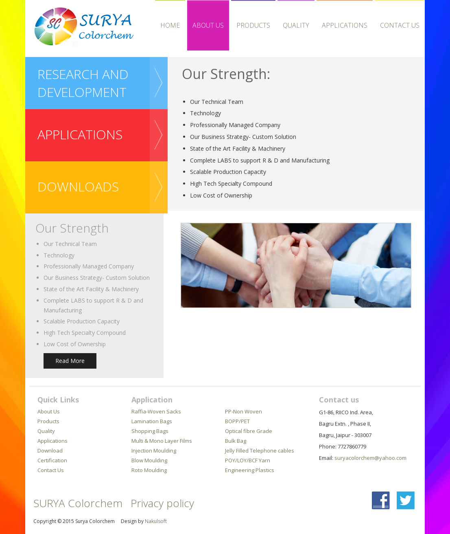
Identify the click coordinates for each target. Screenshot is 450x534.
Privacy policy (162, 503)
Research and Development (83, 83)
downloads (78, 186)
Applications (52, 440)
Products (253, 25)
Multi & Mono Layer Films (161, 440)
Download (50, 450)
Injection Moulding (153, 450)
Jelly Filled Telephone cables (259, 450)
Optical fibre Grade (248, 431)
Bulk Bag (235, 440)
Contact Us (399, 25)
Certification (52, 460)
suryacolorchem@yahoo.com (370, 457)
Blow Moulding (149, 460)
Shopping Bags (149, 431)
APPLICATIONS (344, 25)
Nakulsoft (156, 521)
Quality (296, 25)
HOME (170, 25)
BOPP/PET (237, 421)
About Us (208, 25)
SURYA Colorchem (77, 503)
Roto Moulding (149, 470)
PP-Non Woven (243, 411)
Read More (70, 361)
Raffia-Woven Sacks (156, 411)
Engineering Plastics (249, 470)
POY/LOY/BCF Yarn (247, 460)
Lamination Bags (151, 421)
